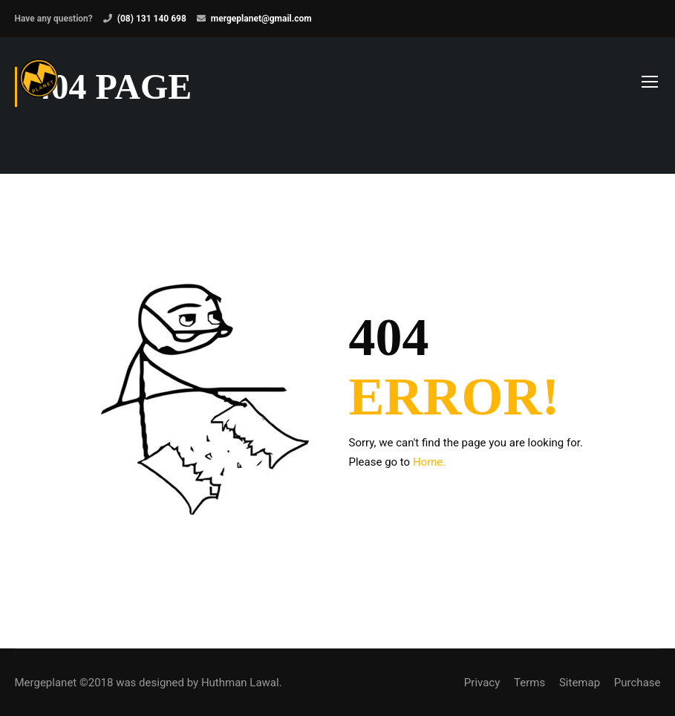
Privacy (482, 682)
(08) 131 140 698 (151, 18)
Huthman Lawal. (241, 682)
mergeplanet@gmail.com (261, 18)
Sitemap (579, 682)
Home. (429, 462)
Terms (529, 682)
